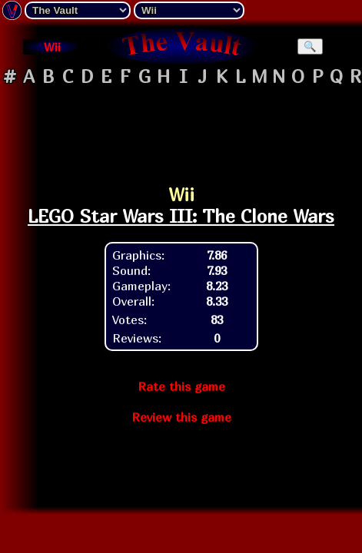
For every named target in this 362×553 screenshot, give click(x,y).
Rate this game (181, 386)
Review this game (181, 417)
